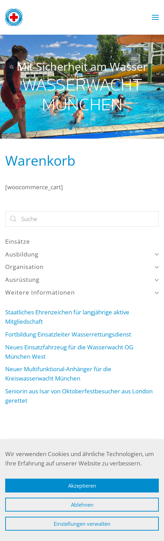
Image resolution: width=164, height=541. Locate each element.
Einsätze (17, 241)
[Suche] (82, 219)
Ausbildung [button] (82, 254)
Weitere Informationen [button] (82, 292)
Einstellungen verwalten (82, 523)
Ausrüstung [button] (82, 279)
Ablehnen (82, 504)
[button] (155, 17)
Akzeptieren (82, 485)
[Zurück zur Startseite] (13, 17)
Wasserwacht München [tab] (70, 128)
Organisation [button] (82, 267)
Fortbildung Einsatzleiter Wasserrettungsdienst (68, 334)
